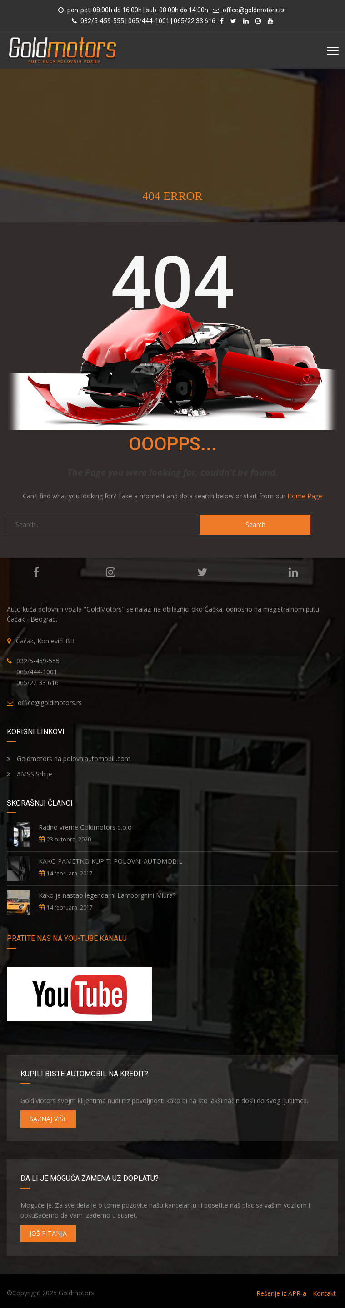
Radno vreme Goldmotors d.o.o (85, 827)
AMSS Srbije (29, 774)
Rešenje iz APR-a (281, 1293)
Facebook (36, 572)
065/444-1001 (36, 671)
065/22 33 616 (37, 682)
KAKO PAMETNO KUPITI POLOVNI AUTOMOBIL (110, 861)
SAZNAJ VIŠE (48, 1118)
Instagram (110, 572)
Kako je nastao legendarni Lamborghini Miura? (107, 895)
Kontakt (324, 1293)
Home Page (304, 496)
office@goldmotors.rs (254, 10)
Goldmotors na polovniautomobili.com (68, 758)
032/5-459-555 (38, 660)
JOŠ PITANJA (48, 1233)
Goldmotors (76, 1292)
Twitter (202, 572)
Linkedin (293, 572)
